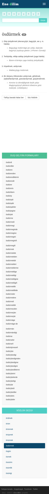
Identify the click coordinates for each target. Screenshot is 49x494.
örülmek (9, 418)
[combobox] (20, 20)
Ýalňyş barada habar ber (14, 97)
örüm (8, 424)
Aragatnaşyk (18, 489)
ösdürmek (10, 446)
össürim (9, 462)
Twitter (35, 489)
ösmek (8, 457)
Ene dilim (17, 493)
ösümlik (9, 468)
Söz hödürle (32, 97)
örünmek (9, 429)
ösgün (8, 451)
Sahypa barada (6, 489)
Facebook (27, 489)
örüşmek (9, 435)
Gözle (43, 20)
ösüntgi (9, 473)
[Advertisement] (24, 126)
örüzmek (9, 440)
